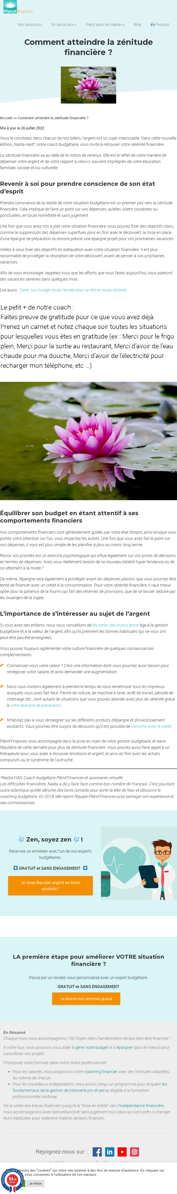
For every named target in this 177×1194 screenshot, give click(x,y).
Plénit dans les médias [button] (105, 24)
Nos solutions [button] (30, 24)
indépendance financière (142, 1105)
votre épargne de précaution (35, 705)
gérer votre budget (91, 1047)
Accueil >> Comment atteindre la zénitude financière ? (44, 117)
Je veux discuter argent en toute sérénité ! (50, 885)
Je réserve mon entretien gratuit (86, 998)
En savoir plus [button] (64, 24)
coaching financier (101, 1071)
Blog (137, 24)
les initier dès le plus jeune (115, 625)
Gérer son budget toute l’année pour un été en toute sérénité (73, 290)
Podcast (160, 24)
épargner (125, 1047)
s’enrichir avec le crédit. (151, 726)
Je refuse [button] (35, 1183)
